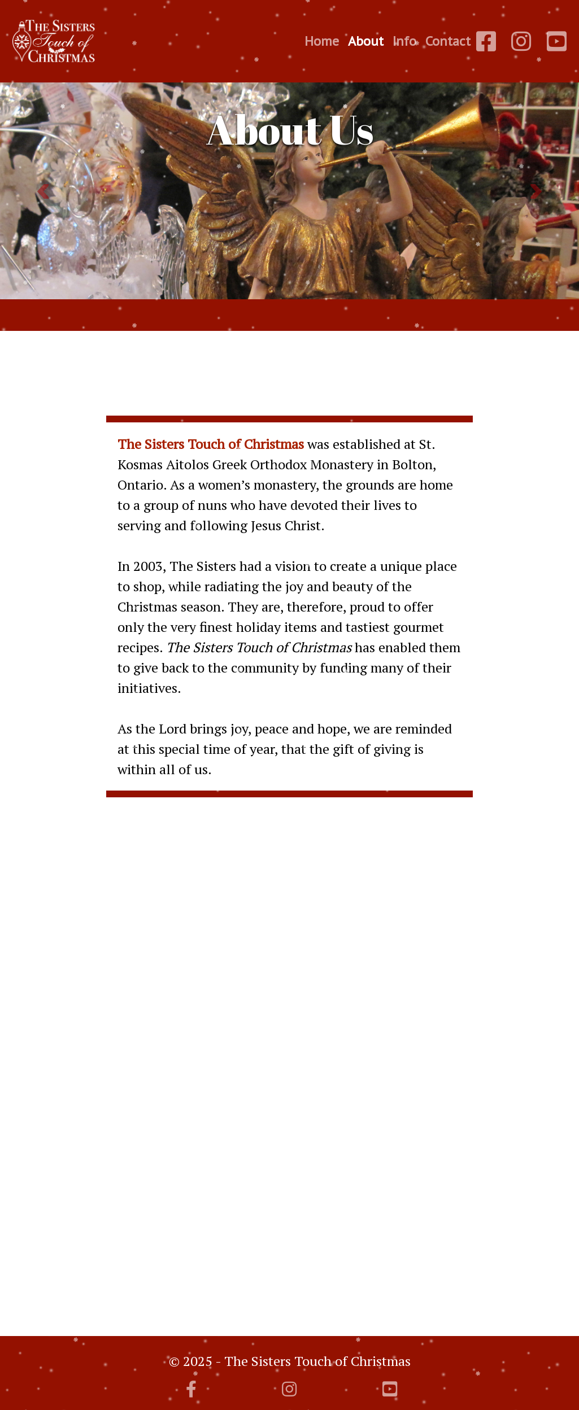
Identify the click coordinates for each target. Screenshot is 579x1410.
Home (321, 41)
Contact (448, 41)
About (366, 41)
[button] (43, 191)
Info (404, 41)
